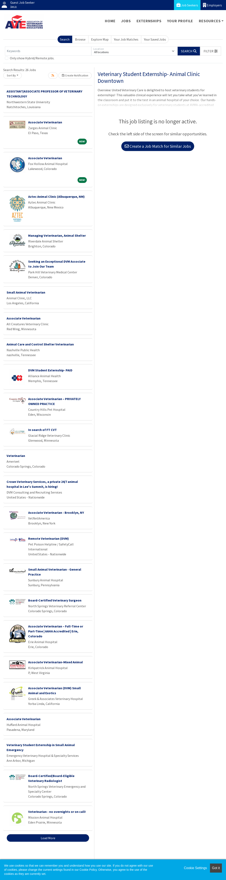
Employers (212, 5)
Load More (48, 838)
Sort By (11, 75)
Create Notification (75, 75)
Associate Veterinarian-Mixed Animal (55, 662)
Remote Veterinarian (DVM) (48, 538)
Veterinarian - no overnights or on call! (57, 812)
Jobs (126, 21)
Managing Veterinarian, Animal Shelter (57, 235)
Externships (149, 21)
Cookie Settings (195, 868)
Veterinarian (16, 456)
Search (65, 39)
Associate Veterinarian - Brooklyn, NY (56, 512)
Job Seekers (187, 5)
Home (110, 21)
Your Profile (180, 21)
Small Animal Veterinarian (26, 292)
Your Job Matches (126, 39)
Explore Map (100, 39)
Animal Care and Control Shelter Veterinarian (40, 344)
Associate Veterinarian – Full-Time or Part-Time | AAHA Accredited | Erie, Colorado (55, 631)
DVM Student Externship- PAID (50, 370)
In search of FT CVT (42, 430)
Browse (80, 39)
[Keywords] (48, 51)
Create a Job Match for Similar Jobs (158, 146)
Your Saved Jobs (155, 39)
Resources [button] (209, 21)
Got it (216, 868)
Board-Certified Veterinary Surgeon (54, 600)
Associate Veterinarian (45, 122)
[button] (210, 51)
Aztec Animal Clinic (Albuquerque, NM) (56, 196)
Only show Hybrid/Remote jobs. (32, 58)
